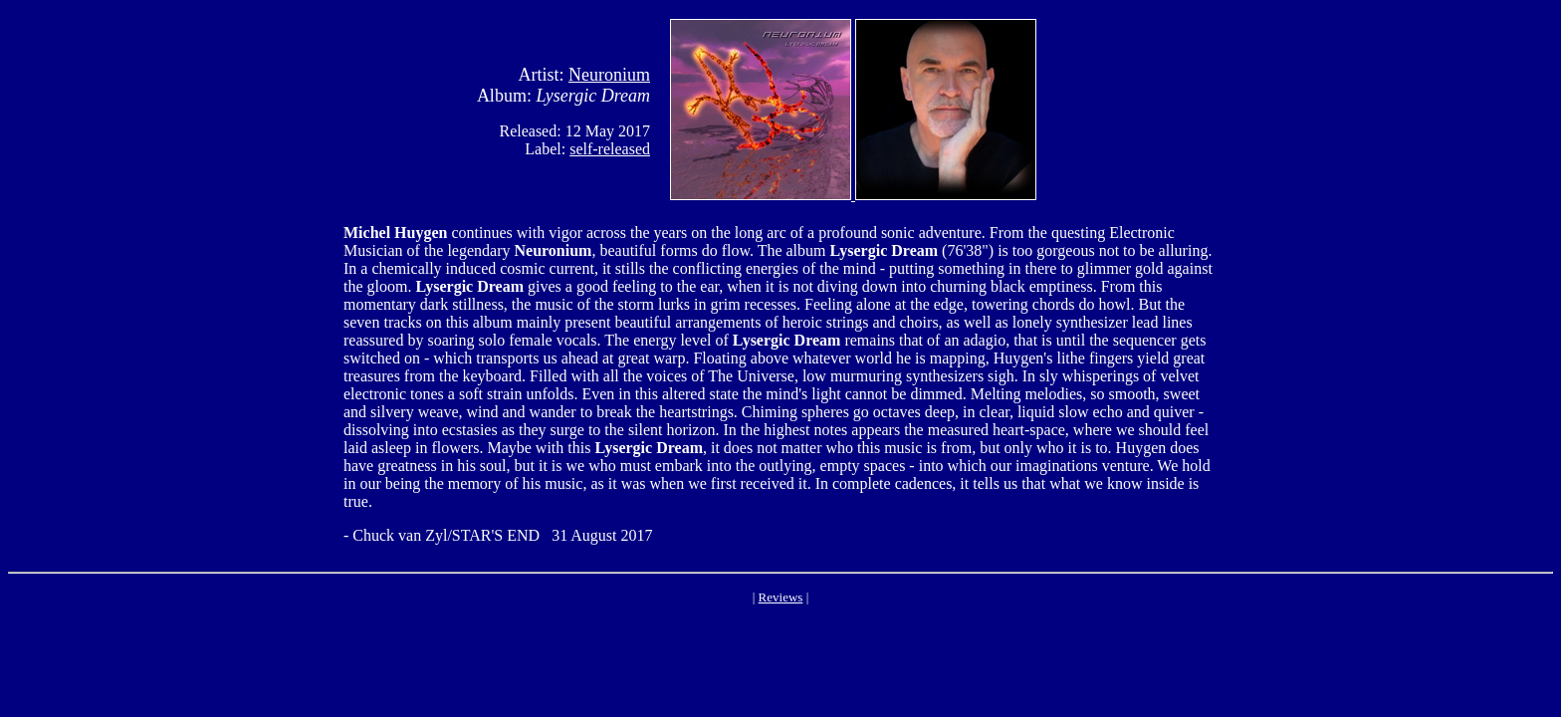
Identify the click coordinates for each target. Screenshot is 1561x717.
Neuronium (609, 75)
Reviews (781, 597)
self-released (609, 148)
